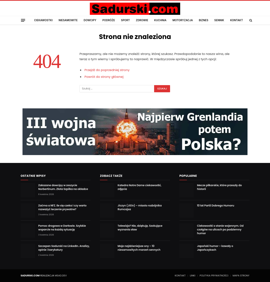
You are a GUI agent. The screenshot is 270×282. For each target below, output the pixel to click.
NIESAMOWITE (68, 20)
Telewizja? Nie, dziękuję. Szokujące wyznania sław (140, 227)
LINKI (192, 275)
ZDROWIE (142, 20)
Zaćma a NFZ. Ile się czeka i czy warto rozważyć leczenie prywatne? (62, 207)
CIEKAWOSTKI (43, 20)
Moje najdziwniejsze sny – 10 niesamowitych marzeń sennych (139, 248)
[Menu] (23, 20)
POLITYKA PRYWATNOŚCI (214, 275)
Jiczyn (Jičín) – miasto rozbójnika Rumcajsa (140, 207)
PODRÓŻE (108, 20)
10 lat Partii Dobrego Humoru (215, 205)
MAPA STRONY (241, 275)
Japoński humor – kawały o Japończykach (215, 248)
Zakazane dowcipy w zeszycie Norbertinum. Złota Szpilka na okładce (63, 187)
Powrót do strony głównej (104, 77)
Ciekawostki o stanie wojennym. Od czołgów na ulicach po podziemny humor (220, 229)
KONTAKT (236, 20)
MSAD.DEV (61, 275)
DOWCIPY (90, 20)
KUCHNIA (160, 20)
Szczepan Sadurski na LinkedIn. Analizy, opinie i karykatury (64, 248)
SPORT (125, 20)
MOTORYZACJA (182, 20)
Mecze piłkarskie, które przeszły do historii (219, 187)
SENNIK (219, 20)
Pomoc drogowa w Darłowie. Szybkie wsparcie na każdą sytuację (62, 227)
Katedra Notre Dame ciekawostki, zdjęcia (139, 187)
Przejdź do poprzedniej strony (107, 70)
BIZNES (203, 20)
